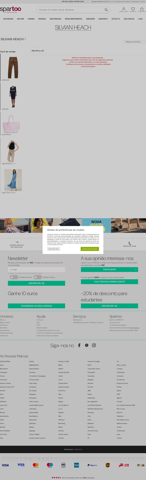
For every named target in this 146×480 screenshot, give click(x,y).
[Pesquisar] (106, 10)
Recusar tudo (53, 249)
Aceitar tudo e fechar (89, 249)
